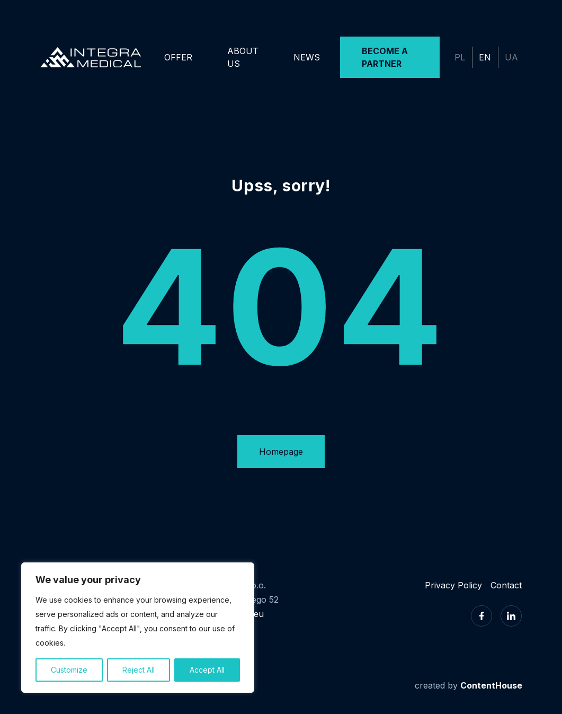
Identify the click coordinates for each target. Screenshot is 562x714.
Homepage (281, 451)
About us (242, 57)
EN (485, 57)
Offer (178, 57)
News (306, 57)
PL (459, 57)
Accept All (207, 669)
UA (511, 57)
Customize (69, 669)
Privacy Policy (453, 585)
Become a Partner (385, 57)
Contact (506, 585)
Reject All (138, 669)
